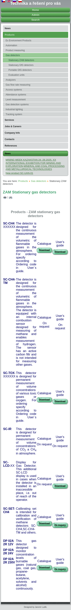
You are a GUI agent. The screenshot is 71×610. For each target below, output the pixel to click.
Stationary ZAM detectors (21, 60)
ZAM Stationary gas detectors (29, 192)
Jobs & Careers (13, 126)
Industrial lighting (14, 109)
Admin (35, 14)
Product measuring (15, 50)
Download (44, 250)
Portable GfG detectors (20, 70)
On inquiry (60, 525)
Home (35, 10)
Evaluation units (17, 75)
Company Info (12, 133)
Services (9, 120)
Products (10, 34)
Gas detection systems (17, 104)
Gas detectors (13, 55)
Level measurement (16, 99)
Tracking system (14, 114)
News (8, 28)
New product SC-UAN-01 (19, 173)
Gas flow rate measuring (18, 84)
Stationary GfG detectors (21, 65)
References (11, 145)
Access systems (14, 89)
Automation (11, 45)
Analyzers (11, 80)
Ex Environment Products (18, 40)
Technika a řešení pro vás (35, 3)
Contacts (9, 139)
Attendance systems (16, 94)
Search (35, 19)
